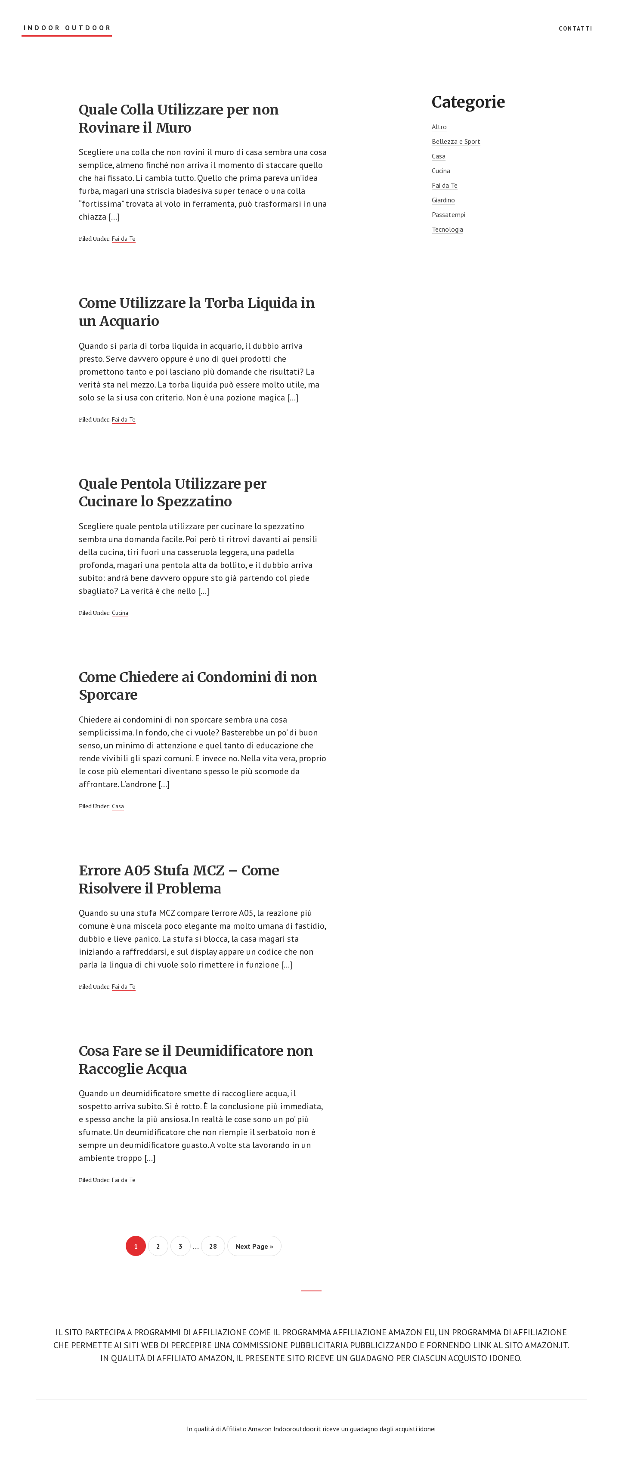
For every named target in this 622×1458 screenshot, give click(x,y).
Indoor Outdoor (68, 28)
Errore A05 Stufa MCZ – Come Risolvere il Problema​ (179, 879)
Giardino (443, 199)
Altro (439, 126)
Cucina (120, 613)
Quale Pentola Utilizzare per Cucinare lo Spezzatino (173, 493)
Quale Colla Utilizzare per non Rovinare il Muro (179, 118)
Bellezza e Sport (456, 141)
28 (217, 1245)
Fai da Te (124, 238)
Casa (118, 806)
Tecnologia (447, 229)
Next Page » (254, 1248)
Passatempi (448, 214)
